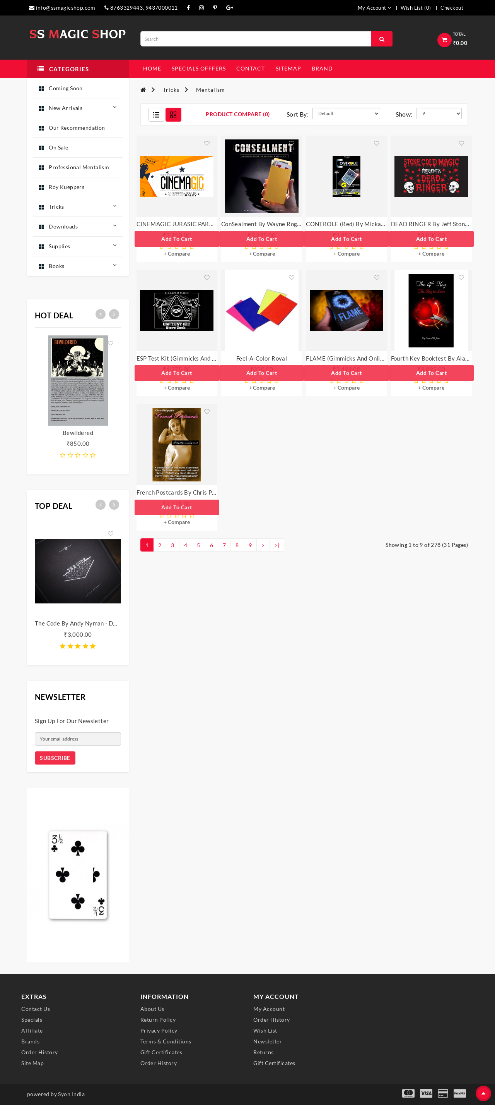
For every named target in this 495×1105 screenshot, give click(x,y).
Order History (39, 1052)
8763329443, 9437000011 (141, 7)
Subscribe (55, 757)
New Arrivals (78, 107)
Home (152, 68)
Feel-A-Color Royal (261, 358)
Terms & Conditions (165, 1041)
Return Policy (158, 1019)
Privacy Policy (159, 1030)
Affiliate (32, 1030)
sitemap (288, 68)
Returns (263, 1052)
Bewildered (78, 432)
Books (78, 265)
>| (277, 545)
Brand (322, 68)
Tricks (78, 206)
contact (250, 68)
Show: (404, 114)
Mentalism (210, 89)
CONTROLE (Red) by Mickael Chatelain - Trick (369, 223)
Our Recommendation (72, 127)
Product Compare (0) (238, 114)
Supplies (78, 245)
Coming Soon (61, 88)
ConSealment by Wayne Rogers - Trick (272, 223)
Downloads (78, 226)
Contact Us (35, 1008)
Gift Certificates (161, 1052)
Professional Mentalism (74, 167)
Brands (30, 1041)
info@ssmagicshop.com (62, 7)
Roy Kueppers (61, 187)
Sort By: (298, 114)
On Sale (53, 147)
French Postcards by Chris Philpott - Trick (193, 492)
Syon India (71, 1094)
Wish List (265, 1030)
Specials (31, 1019)
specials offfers (199, 68)
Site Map (32, 1063)
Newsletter (267, 1041)
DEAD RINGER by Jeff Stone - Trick (438, 223)
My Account (269, 1008)
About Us (152, 1008)
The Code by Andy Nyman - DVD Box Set (89, 623)
